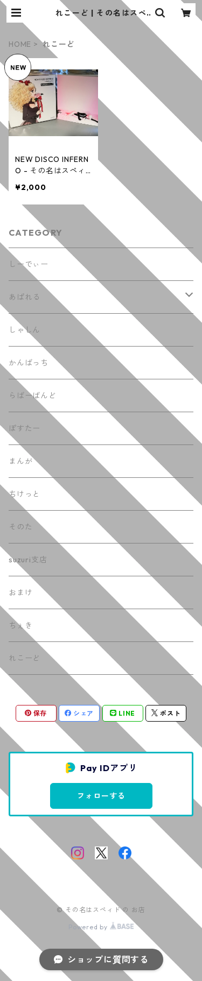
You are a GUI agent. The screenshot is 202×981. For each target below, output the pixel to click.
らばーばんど (33, 395)
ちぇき (20, 625)
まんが (20, 461)
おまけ (20, 592)
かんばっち (28, 363)
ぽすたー (24, 428)
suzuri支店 (28, 559)
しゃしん (24, 330)
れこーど (24, 658)
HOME (20, 44)
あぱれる (24, 297)
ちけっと (24, 494)
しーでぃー (28, 264)
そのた (20, 527)
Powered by (101, 927)
